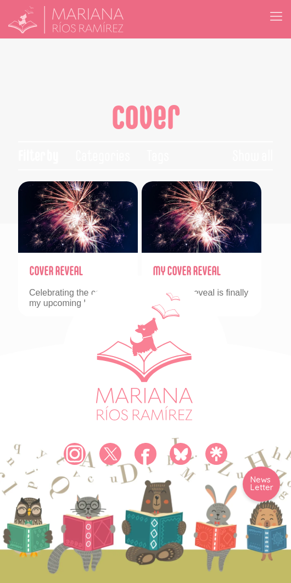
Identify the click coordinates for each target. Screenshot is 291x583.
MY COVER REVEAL (186, 270)
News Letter (261, 483)
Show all (252, 155)
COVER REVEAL (55, 270)
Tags (158, 155)
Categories (102, 155)
